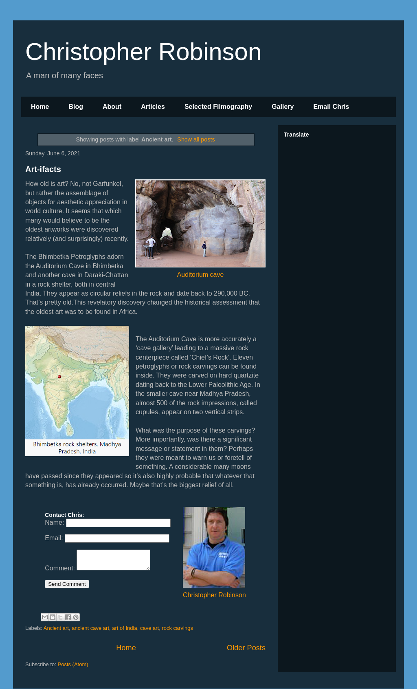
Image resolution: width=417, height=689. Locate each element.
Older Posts (246, 648)
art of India (124, 628)
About (112, 106)
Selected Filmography (218, 106)
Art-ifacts (43, 169)
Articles (153, 106)
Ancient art (56, 628)
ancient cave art (90, 628)
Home (40, 106)
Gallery (283, 106)
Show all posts (196, 139)
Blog (75, 106)
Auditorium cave (200, 228)
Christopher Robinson (143, 51)
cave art (149, 628)
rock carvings (177, 628)
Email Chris (331, 106)
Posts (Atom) (73, 664)
